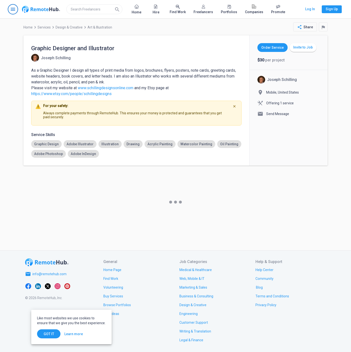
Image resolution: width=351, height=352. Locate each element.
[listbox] (136, 149)
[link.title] (112, 269)
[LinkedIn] (38, 286)
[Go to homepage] (41, 9)
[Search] (117, 9)
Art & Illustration (100, 27)
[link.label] (264, 269)
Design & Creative (69, 27)
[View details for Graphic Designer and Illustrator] (51, 58)
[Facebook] (28, 286)
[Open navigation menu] (13, 9)
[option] (46, 144)
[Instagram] (57, 286)
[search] (94, 9)
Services (44, 27)
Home (28, 27)
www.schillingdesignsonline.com (105, 88)
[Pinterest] (67, 286)
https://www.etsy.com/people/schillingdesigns (71, 93)
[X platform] (48, 286)
